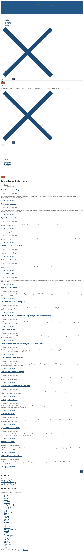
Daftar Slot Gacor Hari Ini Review (15, 386)
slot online (7, 501)
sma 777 (6, 538)
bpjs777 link (7, 525)
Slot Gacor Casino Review (12, 358)
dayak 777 (7, 542)
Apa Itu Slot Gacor (9, 288)
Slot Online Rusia (8, 414)
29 (7, 467)
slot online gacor (8, 535)
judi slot (6, 495)
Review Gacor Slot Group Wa (13, 302)
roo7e (2, 2)
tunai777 (6, 531)
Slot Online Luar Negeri (11, 190)
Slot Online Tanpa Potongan (12, 372)
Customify (25, 550)
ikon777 (6, 497)
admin (2, 193)
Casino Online (8, 508)
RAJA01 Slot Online (9, 274)
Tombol (3, 83)
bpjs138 (6, 520)
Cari (2, 469)
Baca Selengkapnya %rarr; (8, 200)
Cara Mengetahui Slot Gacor (13, 232)
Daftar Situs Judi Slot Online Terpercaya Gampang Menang (26, 316)
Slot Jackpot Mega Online (11, 456)
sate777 (6, 500)
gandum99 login (8, 511)
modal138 (6, 513)
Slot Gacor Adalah (8, 260)
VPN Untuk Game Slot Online (13, 246)
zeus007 (6, 532)
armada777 (7, 522)
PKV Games (7, 507)
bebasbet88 (7, 528)
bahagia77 (7, 539)
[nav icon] (3, 81)
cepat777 (6, 519)
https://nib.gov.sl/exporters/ (11, 506)
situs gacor (7, 526)
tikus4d (6, 498)
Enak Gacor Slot (8, 330)
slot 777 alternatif (9, 504)
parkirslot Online (8, 442)
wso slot (6, 541)
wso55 (5, 545)
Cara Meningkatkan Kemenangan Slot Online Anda (22, 344)
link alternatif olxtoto (10, 529)
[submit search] (13, 79)
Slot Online (14, 193)
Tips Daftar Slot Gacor (10, 428)
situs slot (6, 516)
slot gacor (6, 510)
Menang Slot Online (9, 400)
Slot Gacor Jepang (8, 204)
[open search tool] (27, 77)
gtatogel (6, 534)
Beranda (6, 185)
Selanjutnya (11, 467)
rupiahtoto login (8, 537)
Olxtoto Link (7, 544)
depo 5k (6, 514)
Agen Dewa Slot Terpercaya (12, 218)
